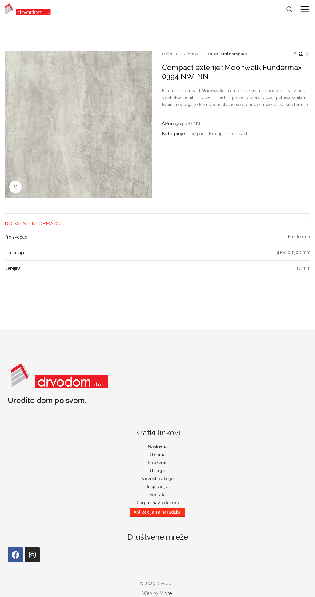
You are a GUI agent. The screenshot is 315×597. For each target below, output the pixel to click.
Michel (166, 593)
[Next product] (307, 54)
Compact (193, 53)
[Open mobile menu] (304, 9)
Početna (170, 53)
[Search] (289, 9)
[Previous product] (295, 54)
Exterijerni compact (227, 53)
